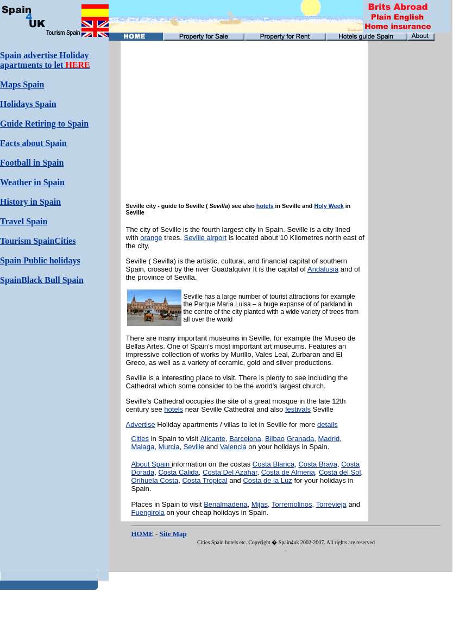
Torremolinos (292, 504)
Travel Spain (23, 221)
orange (151, 238)
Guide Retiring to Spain (44, 123)
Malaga (143, 447)
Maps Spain (22, 84)
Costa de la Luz (267, 480)
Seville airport (205, 238)
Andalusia (322, 269)
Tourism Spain (27, 240)
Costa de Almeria (288, 472)
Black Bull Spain (52, 280)
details (327, 424)
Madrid (329, 439)
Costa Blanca (273, 464)
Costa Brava (317, 464)
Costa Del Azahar (230, 472)
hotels (265, 206)
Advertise (140, 424)
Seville (194, 447)
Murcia (168, 447)
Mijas (259, 504)
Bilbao (275, 439)
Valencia (233, 447)
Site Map (173, 534)
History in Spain (30, 201)
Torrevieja (331, 504)
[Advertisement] (405, 204)
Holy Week (328, 206)
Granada (300, 439)
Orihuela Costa (155, 480)
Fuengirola (148, 512)
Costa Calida (178, 472)
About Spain (151, 464)
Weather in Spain (32, 182)
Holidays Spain (28, 104)
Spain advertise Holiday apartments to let (45, 60)
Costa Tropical (204, 480)
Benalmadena (225, 504)
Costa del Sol (340, 472)
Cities (140, 439)
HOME (142, 534)
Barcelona (245, 439)
